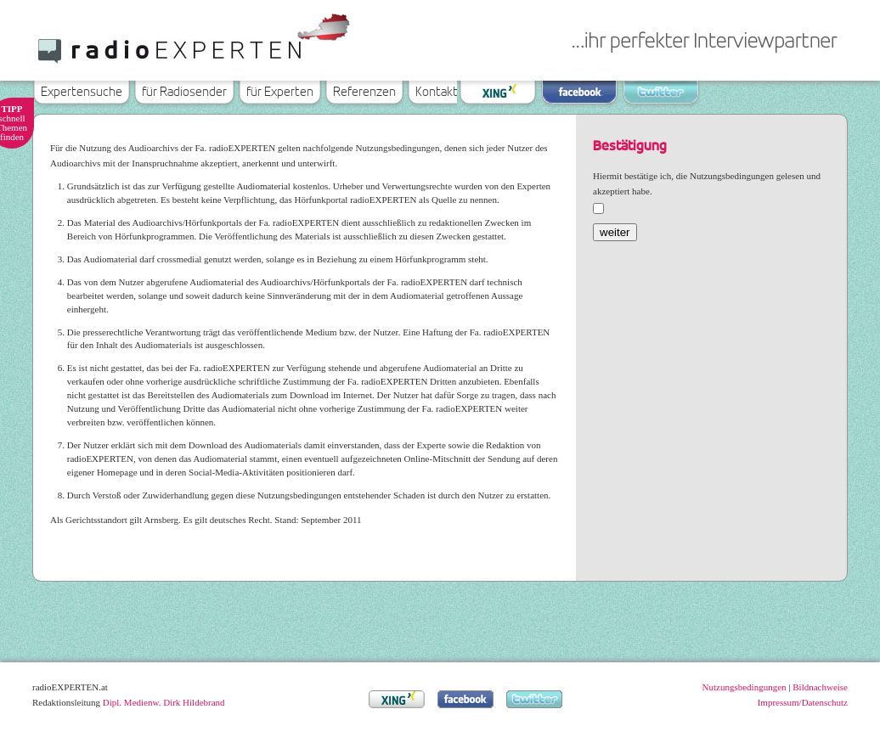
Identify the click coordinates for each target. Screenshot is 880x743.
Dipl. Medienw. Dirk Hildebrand (164, 702)
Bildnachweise (820, 687)
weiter (615, 232)
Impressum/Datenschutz (803, 702)
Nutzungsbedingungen (744, 687)
